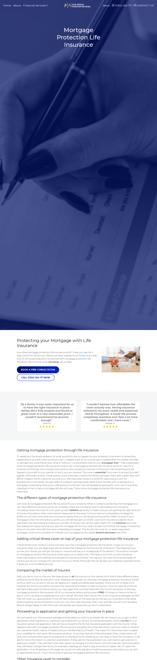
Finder (82, 355)
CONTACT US (144, 5)
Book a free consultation (38, 369)
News (106, 5)
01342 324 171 (122, 5)
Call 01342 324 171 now (35, 377)
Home (7, 5)
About (17, 5)
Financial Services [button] (34, 5)
